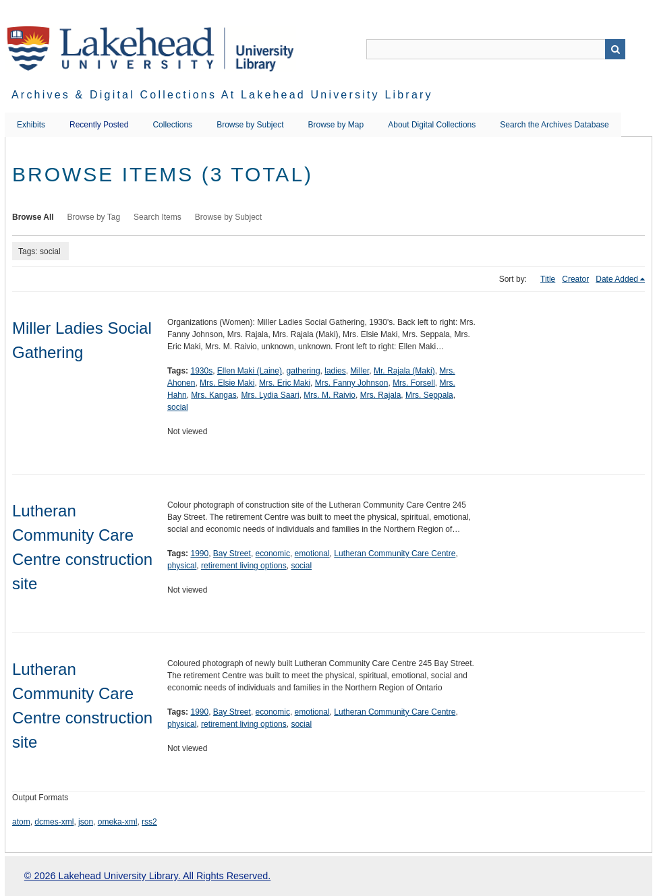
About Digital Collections (432, 124)
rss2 (149, 822)
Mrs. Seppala (429, 395)
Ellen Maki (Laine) (249, 371)
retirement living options (244, 565)
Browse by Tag (94, 217)
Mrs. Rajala (380, 395)
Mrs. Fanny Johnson (352, 383)
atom (21, 822)
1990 (199, 553)
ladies (334, 371)
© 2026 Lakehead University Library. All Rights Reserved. (147, 875)
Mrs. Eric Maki (284, 383)
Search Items (157, 217)
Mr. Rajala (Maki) (404, 371)
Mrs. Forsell (414, 383)
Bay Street (232, 553)
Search (615, 49)
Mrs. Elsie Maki (227, 383)
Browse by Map (336, 124)
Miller (359, 371)
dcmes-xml (54, 822)
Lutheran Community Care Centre (394, 553)
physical (181, 565)
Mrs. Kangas (213, 395)
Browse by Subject (250, 124)
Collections (172, 124)
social (177, 407)
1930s (201, 371)
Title (547, 279)
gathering (303, 371)
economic (273, 553)
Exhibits (31, 124)
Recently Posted (98, 124)
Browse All (33, 217)
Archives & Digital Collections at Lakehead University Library (222, 94)
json (85, 822)
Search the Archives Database (554, 124)
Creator (575, 279)
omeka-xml (118, 822)
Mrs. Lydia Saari (270, 395)
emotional (312, 553)
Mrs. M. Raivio (329, 395)
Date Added (617, 279)
